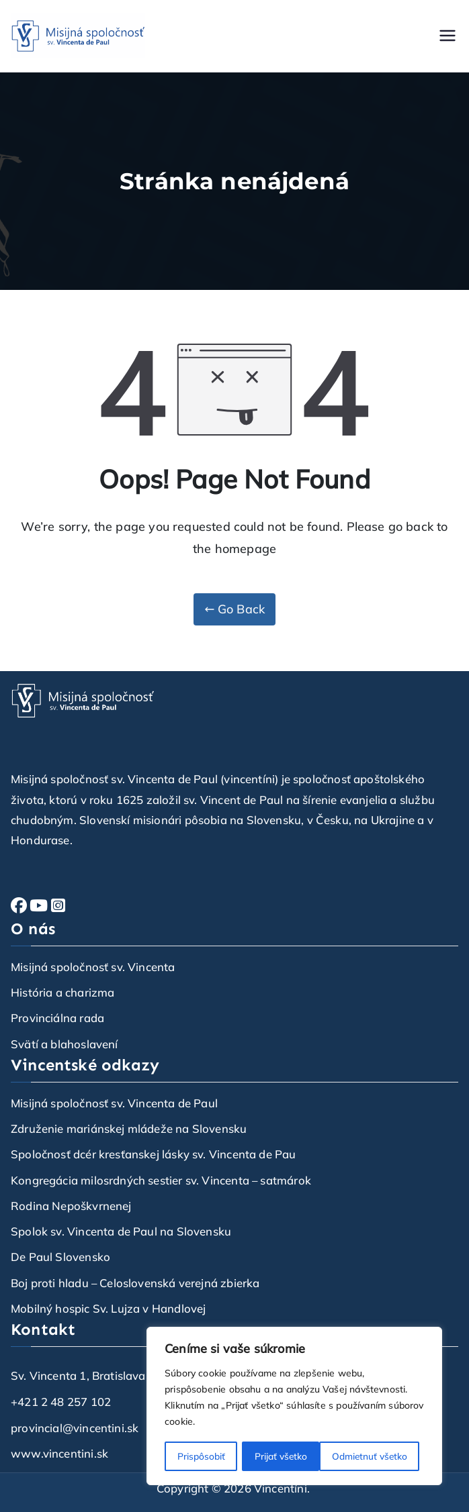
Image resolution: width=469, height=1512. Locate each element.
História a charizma (62, 992)
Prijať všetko (385, 1456)
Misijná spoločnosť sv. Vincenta (93, 967)
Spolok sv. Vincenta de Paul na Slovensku (121, 1231)
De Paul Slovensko (60, 1257)
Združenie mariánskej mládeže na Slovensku (129, 1128)
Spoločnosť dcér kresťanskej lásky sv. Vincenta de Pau (153, 1154)
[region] (294, 1406)
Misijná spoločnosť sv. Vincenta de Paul (114, 1103)
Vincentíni (280, 1488)
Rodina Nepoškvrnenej (71, 1206)
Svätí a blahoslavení (64, 1044)
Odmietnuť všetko (291, 1456)
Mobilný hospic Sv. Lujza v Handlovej (108, 1308)
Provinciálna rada (57, 1018)
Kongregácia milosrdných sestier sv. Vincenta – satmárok (161, 1180)
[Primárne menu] (447, 35)
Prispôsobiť (200, 1456)
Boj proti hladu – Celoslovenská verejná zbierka (135, 1283)
